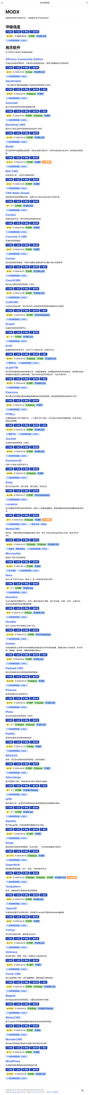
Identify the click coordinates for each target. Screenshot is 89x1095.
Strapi (9, 842)
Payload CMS (14, 668)
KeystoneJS (13, 460)
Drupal (10, 324)
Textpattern (13, 886)
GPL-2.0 (41, 36)
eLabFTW (12, 367)
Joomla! (11, 438)
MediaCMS (13, 528)
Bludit (9, 146)
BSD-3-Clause (31, 790)
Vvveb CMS (13, 973)
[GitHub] (82, 1091)
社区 (17, 32)
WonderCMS (14, 1039)
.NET (30, 834)
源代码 (34, 32)
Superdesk (13, 864)
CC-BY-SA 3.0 (35, 1092)
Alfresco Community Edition (24, 59)
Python (31, 544)
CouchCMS (13, 280)
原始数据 (55, 1092)
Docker (38, 116)
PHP (32, 36)
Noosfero (12, 597)
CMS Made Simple (18, 193)
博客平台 (11, 363)
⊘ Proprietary (42, 315)
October (11, 621)
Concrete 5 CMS (16, 236)
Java (29, 72)
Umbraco (12, 952)
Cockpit (11, 214)
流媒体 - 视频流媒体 (15, 549)
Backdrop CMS (15, 124)
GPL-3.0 (28, 588)
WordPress (13, 1061)
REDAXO (11, 755)
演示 (43, 89)
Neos (9, 575)
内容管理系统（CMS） (16, 41)
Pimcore (11, 690)
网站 (25, 32)
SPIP (9, 799)
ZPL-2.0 (41, 725)
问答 (9, 32)
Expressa (12, 392)
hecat (14, 1092)
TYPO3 (10, 930)
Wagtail (10, 995)
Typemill (11, 908)
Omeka (10, 643)
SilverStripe (13, 777)
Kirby (9, 482)
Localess (11, 504)
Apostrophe (13, 81)
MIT (40, 94)
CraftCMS (12, 302)
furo (24, 1092)
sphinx (19, 1092)
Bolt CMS (12, 171)
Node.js (31, 94)
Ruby (28, 613)
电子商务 (11, 571)
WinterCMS (13, 1017)
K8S (40, 359)
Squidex (11, 821)
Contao (10, 258)
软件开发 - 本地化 (38, 524)
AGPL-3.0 (50, 359)
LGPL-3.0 (39, 72)
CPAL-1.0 (39, 293)
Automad (12, 102)
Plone (9, 711)
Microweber (13, 553)
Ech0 (9, 345)
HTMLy (10, 414)
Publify (10, 733)
